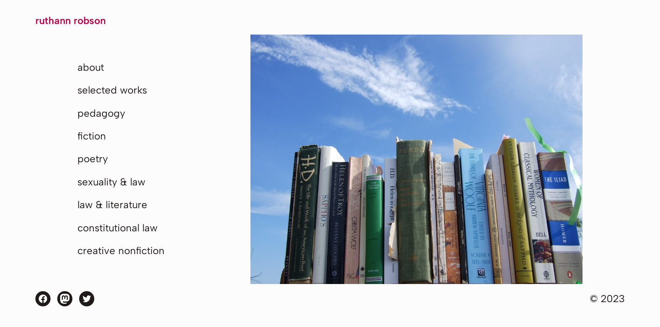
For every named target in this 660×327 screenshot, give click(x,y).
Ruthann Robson (70, 20)
